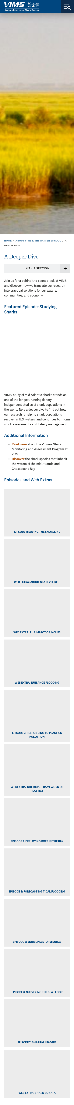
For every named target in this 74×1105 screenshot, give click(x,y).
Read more (19, 444)
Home (8, 240)
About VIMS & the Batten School (38, 240)
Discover (18, 459)
